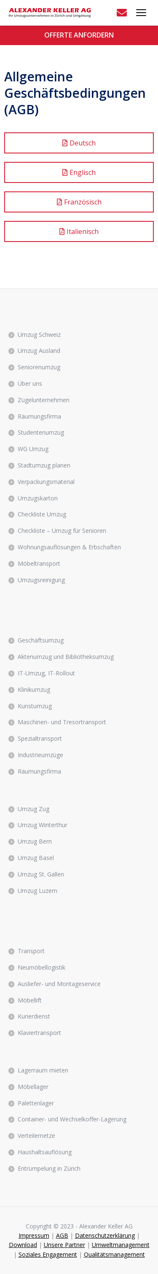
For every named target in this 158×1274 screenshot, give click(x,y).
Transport (31, 951)
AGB (62, 1235)
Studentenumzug (41, 432)
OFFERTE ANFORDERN (79, 35)
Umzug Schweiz (39, 335)
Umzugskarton (38, 498)
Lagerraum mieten (43, 1070)
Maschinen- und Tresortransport (62, 722)
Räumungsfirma (39, 416)
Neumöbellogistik (41, 967)
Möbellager (33, 1087)
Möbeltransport (39, 563)
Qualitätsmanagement (114, 1254)
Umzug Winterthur (42, 825)
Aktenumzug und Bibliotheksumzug (66, 657)
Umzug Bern (35, 841)
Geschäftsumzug (41, 640)
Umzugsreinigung (41, 580)
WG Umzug (33, 449)
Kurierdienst (34, 1016)
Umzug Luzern (37, 891)
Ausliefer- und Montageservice (59, 984)
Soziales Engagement (48, 1254)
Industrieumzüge (40, 755)
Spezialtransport (40, 738)
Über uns (30, 383)
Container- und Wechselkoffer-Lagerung (72, 1119)
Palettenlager (36, 1103)
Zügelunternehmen (44, 400)
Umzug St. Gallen (41, 874)
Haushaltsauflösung (45, 1152)
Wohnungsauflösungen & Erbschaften (69, 547)
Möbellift (30, 1000)
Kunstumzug (35, 706)
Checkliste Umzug (42, 514)
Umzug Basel (36, 858)
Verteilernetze (36, 1136)
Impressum (34, 1235)
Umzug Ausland (39, 351)
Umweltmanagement (121, 1245)
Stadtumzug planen (44, 465)
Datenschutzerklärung (105, 1235)
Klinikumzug (34, 689)
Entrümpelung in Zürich (49, 1168)
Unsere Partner (64, 1245)
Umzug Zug (33, 809)
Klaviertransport (39, 1033)
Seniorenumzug (39, 367)
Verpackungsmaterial (46, 482)
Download (23, 1245)
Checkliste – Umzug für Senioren (62, 531)
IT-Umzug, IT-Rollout (46, 673)
